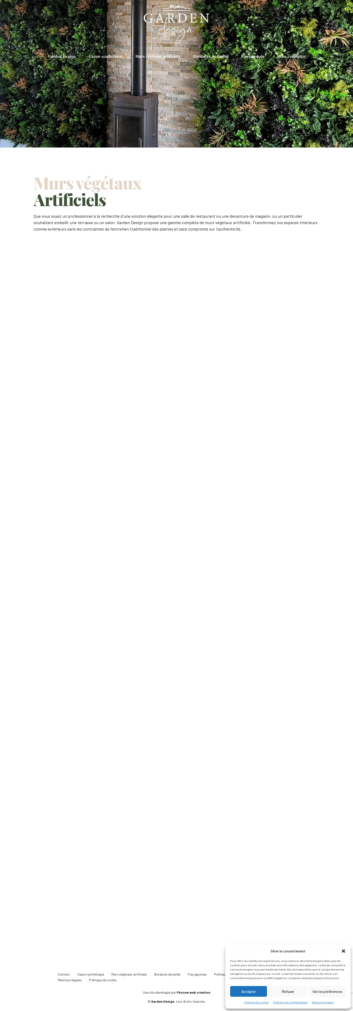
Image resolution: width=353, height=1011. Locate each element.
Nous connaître (291, 56)
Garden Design (62, 56)
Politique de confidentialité (290, 1002)
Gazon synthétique (105, 56)
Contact (64, 974)
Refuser (288, 991)
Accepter (249, 991)
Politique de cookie (256, 1002)
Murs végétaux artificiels (157, 56)
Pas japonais (252, 56)
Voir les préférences (327, 991)
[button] (343, 951)
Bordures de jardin (210, 56)
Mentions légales (323, 1002)
